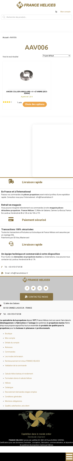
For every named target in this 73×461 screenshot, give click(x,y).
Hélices (8, 388)
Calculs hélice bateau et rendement (19, 379)
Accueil (5, 37)
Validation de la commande (16, 371)
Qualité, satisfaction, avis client (17, 411)
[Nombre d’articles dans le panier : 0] (56, 12)
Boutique (8, 338)
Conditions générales (13, 401)
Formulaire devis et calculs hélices (18, 383)
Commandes (10, 357)
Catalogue (9, 392)
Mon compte (65, 12)
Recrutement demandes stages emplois (21, 397)
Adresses (9, 352)
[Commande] (56, 55)
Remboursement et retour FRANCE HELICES (22, 366)
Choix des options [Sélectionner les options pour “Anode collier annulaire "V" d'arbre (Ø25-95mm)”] (19, 107)
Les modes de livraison (14, 361)
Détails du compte (12, 348)
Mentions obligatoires (13, 406)
